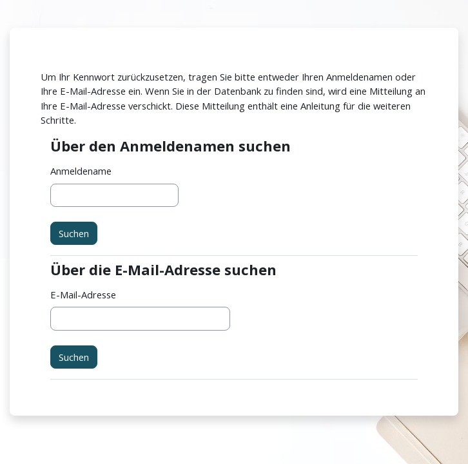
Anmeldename (81, 170)
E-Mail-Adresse (83, 294)
